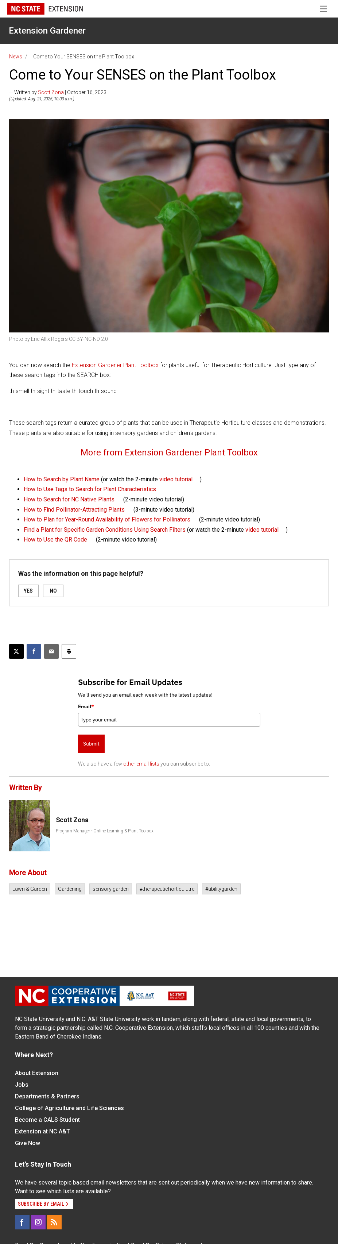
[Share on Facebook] (34, 651)
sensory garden (111, 889)
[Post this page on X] (16, 651)
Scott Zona (51, 92)
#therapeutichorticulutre (167, 889)
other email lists (141, 764)
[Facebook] (22, 1222)
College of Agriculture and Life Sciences (69, 1108)
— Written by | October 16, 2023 (57, 92)
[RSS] (54, 1222)
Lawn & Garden (29, 889)
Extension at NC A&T (42, 1131)
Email (86, 706)
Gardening (70, 889)
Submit (91, 743)
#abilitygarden (221, 889)
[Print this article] (69, 651)
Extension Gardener (47, 31)
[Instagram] (38, 1222)
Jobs (21, 1084)
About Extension (36, 1073)
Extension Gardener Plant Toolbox (115, 365)
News (15, 56)
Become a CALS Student (47, 1119)
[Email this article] (51, 651)
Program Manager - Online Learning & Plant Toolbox (105, 830)
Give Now (27, 1143)
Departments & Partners (47, 1096)
